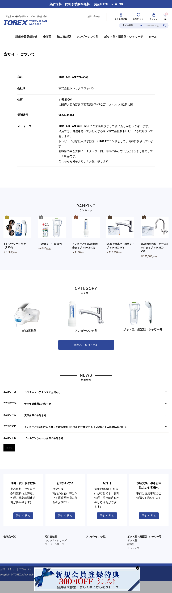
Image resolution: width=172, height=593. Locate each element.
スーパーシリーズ (54, 544)
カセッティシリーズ (56, 540)
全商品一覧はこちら (86, 345)
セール (153, 36)
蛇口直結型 (64, 36)
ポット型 (132, 540)
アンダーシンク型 (87, 36)
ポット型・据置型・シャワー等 (123, 36)
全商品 (47, 36)
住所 (20, 99)
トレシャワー (134, 548)
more (9, 447)
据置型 (131, 544)
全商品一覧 (9, 536)
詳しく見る (23, 515)
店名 (20, 77)
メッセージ (24, 126)
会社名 (21, 88)
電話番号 (22, 115)
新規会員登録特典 (26, 36)
